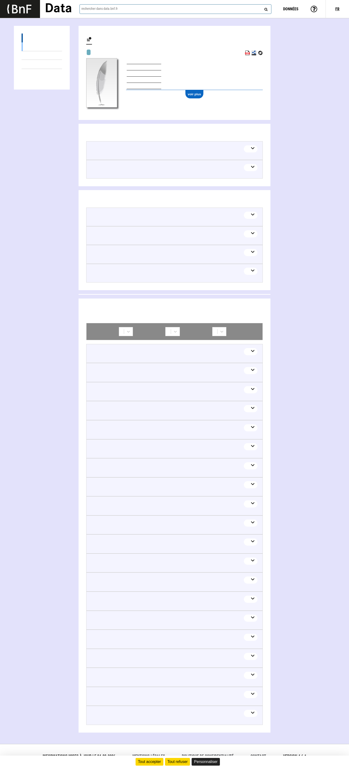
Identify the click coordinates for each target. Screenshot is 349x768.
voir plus (194, 94)
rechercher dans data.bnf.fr (99, 9)
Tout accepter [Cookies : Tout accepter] (149, 762)
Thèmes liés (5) (42, 64)
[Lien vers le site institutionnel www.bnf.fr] (20, 9)
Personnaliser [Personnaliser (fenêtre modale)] (205, 762)
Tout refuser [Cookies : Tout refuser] (177, 762)
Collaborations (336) (42, 73)
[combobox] (175, 9)
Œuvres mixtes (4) (42, 55)
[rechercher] (265, 8)
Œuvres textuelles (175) (42, 46)
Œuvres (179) (42, 38)
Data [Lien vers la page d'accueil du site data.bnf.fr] (58, 9)
